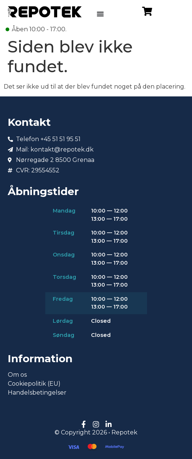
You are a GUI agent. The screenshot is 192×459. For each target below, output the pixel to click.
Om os (17, 374)
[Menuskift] (100, 13)
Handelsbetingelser (37, 392)
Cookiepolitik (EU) (34, 383)
